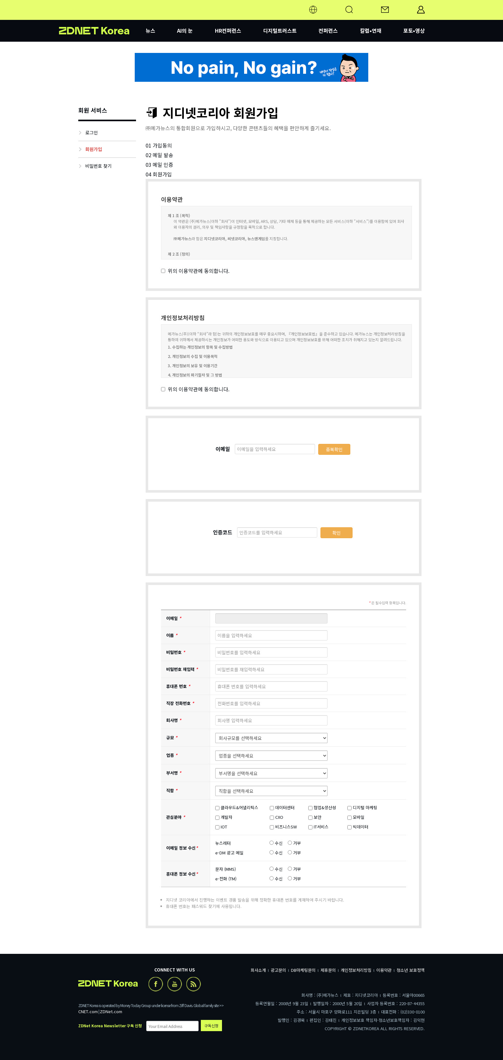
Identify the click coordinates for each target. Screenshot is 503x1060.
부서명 (173, 773)
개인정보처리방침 (356, 970)
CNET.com (88, 1011)
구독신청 (211, 1025)
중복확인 (334, 449)
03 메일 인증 (159, 164)
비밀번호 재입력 (182, 669)
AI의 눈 (185, 30)
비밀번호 (175, 652)
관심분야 (175, 817)
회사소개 (258, 970)
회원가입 (93, 149)
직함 (171, 790)
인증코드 (222, 532)
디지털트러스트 (280, 30)
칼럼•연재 (370, 30)
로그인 (91, 132)
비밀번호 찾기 (98, 166)
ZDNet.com (111, 1011)
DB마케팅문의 (303, 970)
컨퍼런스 (328, 30)
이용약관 (384, 970)
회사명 (173, 720)
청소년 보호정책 (410, 970)
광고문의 (278, 970)
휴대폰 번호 (178, 686)
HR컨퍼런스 (228, 30)
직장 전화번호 (180, 703)
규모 (171, 737)
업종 (171, 755)
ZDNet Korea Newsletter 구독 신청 (110, 1025)
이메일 (223, 449)
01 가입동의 (159, 145)
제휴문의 (328, 970)
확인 (336, 533)
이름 (171, 635)
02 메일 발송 (159, 155)
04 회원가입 (159, 174)
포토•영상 (414, 30)
